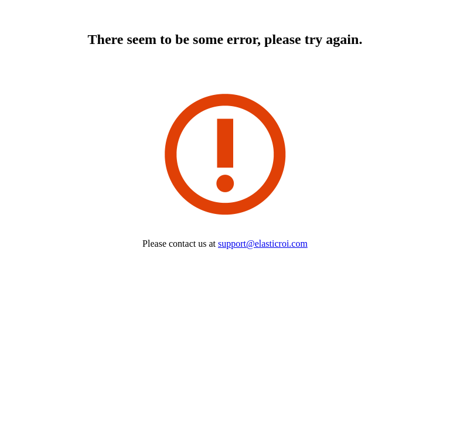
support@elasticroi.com (263, 244)
